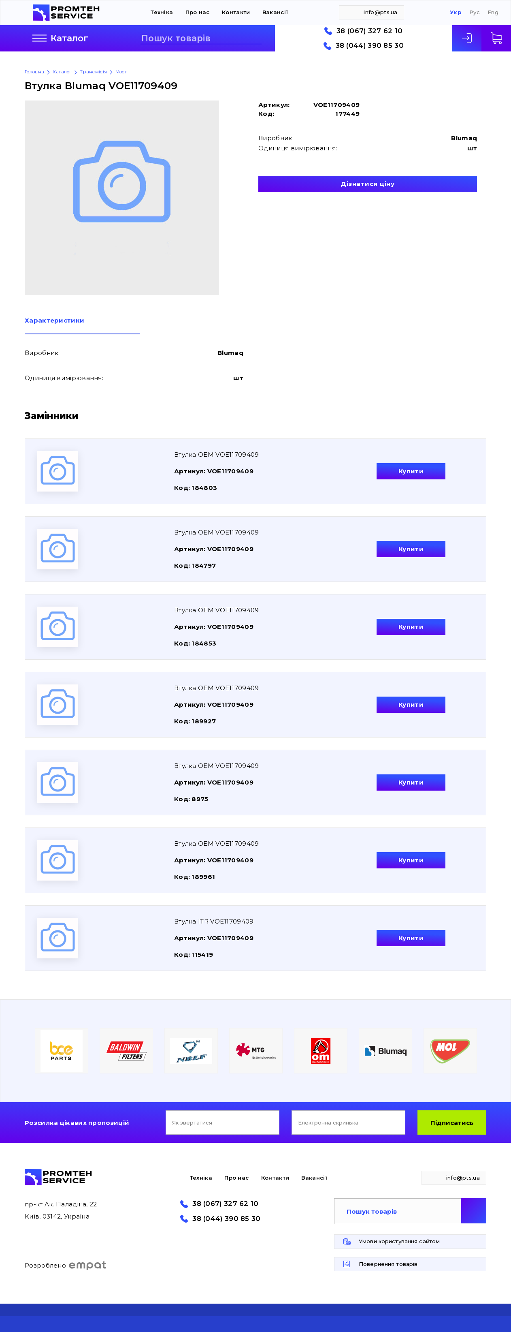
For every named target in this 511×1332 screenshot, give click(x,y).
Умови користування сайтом (399, 1241)
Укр (456, 12)
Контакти (236, 12)
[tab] (82, 325)
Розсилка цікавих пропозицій (77, 1123)
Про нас (197, 12)
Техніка (162, 12)
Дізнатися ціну (368, 184)
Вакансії (275, 12)
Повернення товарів (388, 1264)
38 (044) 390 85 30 (370, 45)
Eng (493, 12)
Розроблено (66, 1265)
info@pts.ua (380, 12)
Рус (474, 12)
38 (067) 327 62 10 (369, 31)
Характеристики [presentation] (54, 320)
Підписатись (451, 1123)
